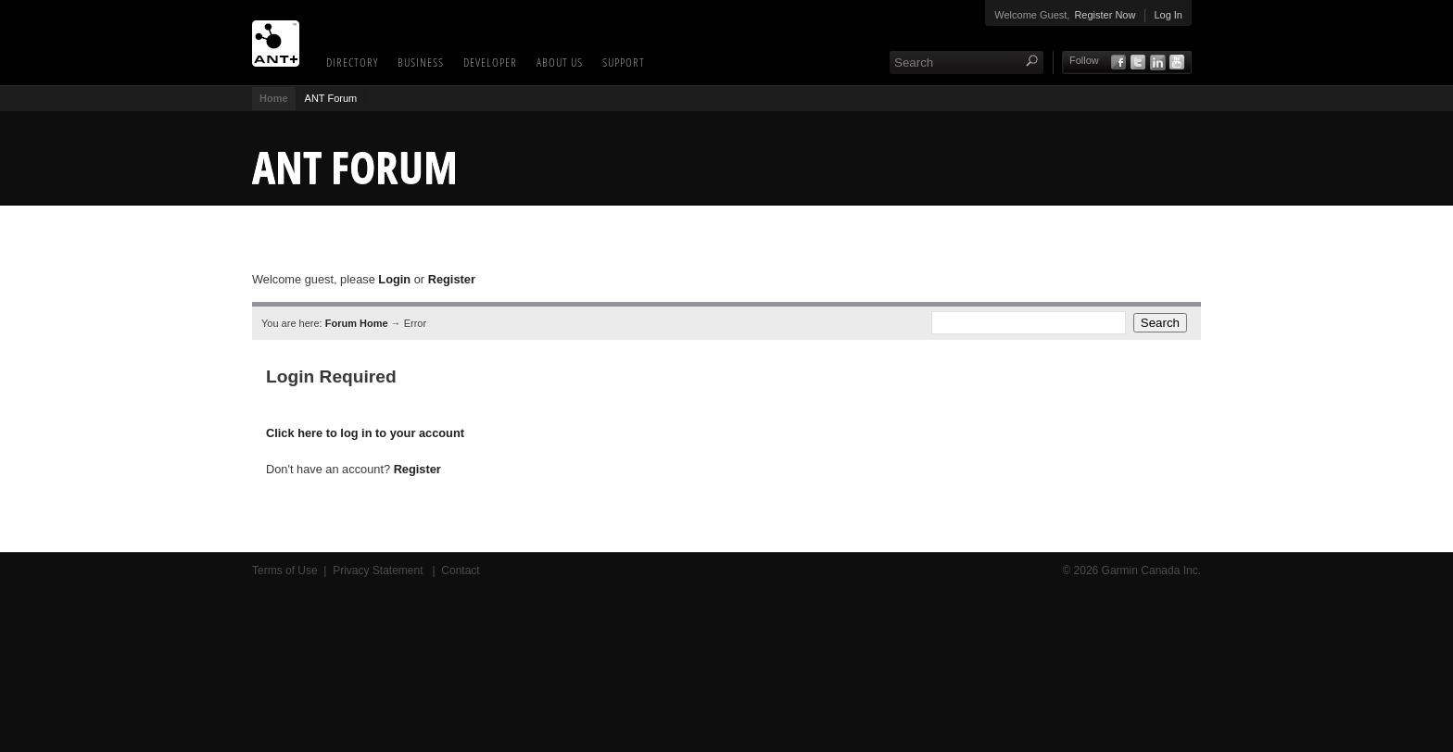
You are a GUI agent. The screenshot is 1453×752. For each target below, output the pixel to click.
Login (394, 279)
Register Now (1104, 14)
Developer (490, 62)
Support (623, 62)
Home (273, 98)
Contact (460, 570)
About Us (560, 62)
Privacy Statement (379, 570)
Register (451, 279)
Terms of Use (285, 570)
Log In (1168, 14)
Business (421, 62)
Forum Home (356, 323)
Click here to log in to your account (365, 433)
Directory (352, 62)
